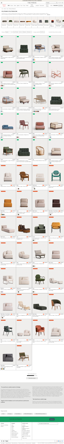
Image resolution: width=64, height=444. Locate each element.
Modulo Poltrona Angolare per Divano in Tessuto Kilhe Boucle (23, 290)
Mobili (27, 5)
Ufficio (51, 5)
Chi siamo (2, 423)
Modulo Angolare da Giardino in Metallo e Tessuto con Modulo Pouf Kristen (7, 135)
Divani (24, 5)
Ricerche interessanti (14, 437)
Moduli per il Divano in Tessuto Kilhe (38, 212)
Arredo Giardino (14, 435)
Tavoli (21, 5)
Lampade (37, 5)
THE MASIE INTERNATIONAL (44, 423)
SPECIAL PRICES (14, 434)
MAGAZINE (55, 5)
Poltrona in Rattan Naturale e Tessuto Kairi (39, 160)
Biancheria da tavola (14, 433)
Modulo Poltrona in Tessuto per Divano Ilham (8, 186)
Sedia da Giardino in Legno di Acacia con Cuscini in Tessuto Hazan (23, 213)
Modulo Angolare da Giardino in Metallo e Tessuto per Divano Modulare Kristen (55, 161)
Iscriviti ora (52, 419)
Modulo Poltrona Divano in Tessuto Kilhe (55, 263)
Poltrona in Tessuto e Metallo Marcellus (7, 289)
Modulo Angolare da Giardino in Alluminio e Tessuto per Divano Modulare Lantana (56, 58)
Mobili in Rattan (14, 431)
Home (2, 8)
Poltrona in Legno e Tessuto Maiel (22, 186)
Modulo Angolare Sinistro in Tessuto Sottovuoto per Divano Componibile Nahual (24, 161)
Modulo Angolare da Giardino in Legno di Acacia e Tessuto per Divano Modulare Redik (8, 84)
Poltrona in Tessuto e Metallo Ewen (22, 83)
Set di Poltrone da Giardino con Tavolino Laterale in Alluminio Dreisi (39, 110)
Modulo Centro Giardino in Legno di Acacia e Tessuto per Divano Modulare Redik (40, 135)
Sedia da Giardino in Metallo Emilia (38, 263)
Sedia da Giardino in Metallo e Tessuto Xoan (40, 289)
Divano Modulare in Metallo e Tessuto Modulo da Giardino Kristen (39, 84)
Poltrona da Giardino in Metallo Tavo (23, 134)
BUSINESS (60, 5)
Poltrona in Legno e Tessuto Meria (54, 315)
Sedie (15, 5)
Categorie (13, 423)
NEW (9, 5)
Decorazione (42, 5)
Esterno (11, 5)
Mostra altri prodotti (32, 378)
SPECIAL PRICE (4, 5)
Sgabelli (18, 5)
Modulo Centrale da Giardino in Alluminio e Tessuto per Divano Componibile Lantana (23, 110)
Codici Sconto (24, 438)
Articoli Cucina (47, 5)
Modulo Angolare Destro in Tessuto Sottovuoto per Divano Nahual (54, 110)
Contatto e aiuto (25, 423)
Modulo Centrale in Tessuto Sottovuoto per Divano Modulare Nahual (24, 58)
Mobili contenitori (32, 5)
